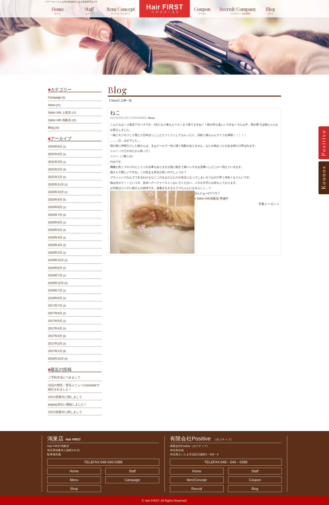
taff (89, 10)
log (270, 10)
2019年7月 (55, 275)
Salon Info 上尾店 (59, 112)
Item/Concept (197, 480)
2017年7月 (55, 305)
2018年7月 (55, 290)
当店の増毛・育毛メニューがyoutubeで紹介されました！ (74, 387)
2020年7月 (55, 214)
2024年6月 (55, 146)
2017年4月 (55, 328)
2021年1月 (55, 177)
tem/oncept (120, 10)
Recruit (196, 489)
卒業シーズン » (268, 204)
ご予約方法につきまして (64, 377)
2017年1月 (55, 351)
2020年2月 (55, 252)
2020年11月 (56, 184)
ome (57, 10)
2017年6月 (55, 313)
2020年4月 (55, 237)
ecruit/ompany (236, 10)
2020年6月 (55, 222)
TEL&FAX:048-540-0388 (103, 462)
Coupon (255, 480)
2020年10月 (56, 192)
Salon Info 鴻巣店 (59, 120)
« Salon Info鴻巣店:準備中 (212, 198)
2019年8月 (55, 267)
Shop (74, 489)
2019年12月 (56, 260)
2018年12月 (56, 283)
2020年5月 (55, 230)
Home (74, 471)
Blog (51, 127)
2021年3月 (55, 161)
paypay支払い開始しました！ (67, 404)
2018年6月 (55, 298)
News (151, 118)
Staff (132, 471)
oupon (202, 10)
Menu (74, 480)
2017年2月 (55, 343)
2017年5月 (55, 320)
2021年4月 (55, 154)
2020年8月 (55, 207)
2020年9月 (55, 199)
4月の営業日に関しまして (65, 397)
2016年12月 (56, 358)
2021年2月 (55, 169)
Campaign (54, 97)
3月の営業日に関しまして (65, 412)
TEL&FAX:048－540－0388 (225, 462)
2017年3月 (55, 336)
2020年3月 (55, 245)
